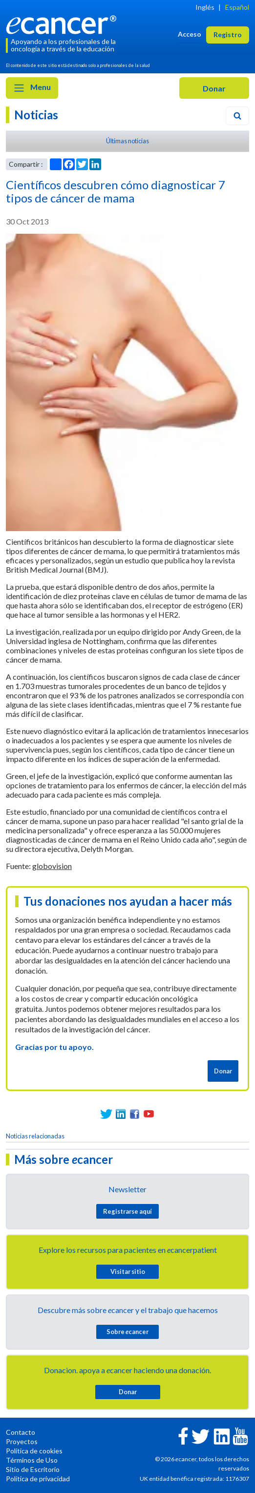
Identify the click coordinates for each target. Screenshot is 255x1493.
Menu (32, 88)
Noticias (36, 115)
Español (237, 7)
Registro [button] (227, 34)
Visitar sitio (127, 1271)
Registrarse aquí (127, 1211)
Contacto (20, 1432)
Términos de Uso (32, 1460)
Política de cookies (34, 1451)
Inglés (204, 7)
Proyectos (22, 1441)
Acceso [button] (189, 34)
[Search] (237, 116)
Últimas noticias (127, 141)
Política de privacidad (38, 1478)
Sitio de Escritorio (33, 1469)
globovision (52, 865)
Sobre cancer (127, 1332)
